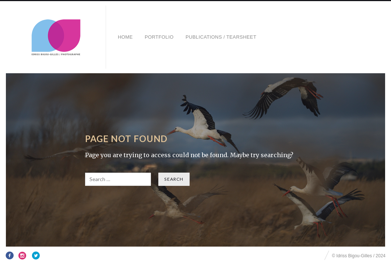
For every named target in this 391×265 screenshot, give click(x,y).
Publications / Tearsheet (221, 37)
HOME (125, 37)
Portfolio (159, 37)
